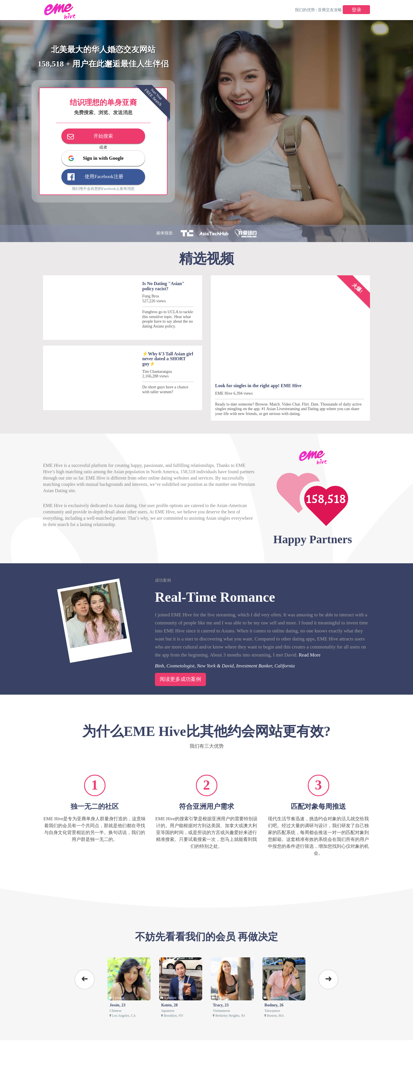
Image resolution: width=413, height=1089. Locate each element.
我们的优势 (305, 10)
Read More (309, 655)
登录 (356, 9)
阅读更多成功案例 (180, 679)
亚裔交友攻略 (330, 10)
